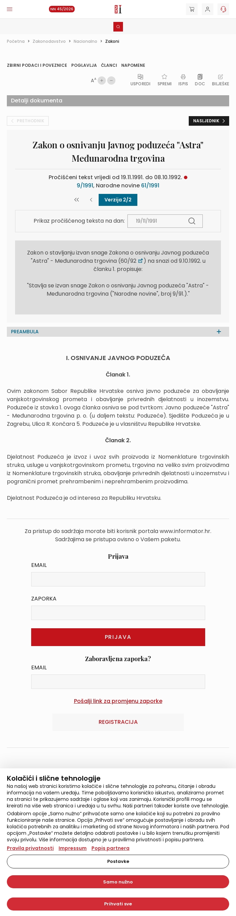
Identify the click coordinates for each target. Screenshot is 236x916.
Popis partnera (110, 848)
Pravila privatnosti (30, 848)
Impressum (73, 848)
